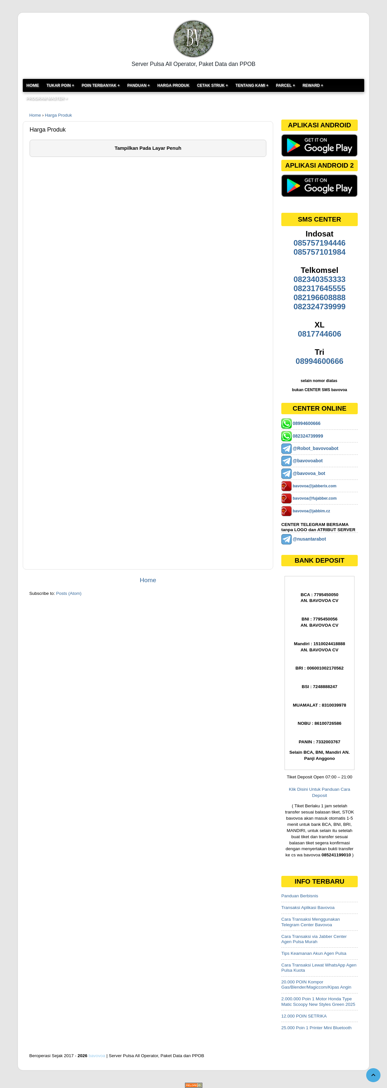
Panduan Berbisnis (299, 895)
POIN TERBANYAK (99, 85)
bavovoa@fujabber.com (315, 498)
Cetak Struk (211, 85)
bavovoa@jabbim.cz (311, 511)
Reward (311, 85)
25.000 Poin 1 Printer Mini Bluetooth (316, 1027)
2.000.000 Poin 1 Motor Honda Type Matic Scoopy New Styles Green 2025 (318, 1001)
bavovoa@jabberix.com (314, 486)
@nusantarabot (309, 539)
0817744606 (319, 333)
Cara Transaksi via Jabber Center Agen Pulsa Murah (314, 939)
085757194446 (319, 242)
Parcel (284, 85)
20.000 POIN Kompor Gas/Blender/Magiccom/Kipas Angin (316, 984)
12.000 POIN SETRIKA (304, 1016)
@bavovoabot (308, 460)
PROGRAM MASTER (45, 98)
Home (32, 85)
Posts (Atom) (69, 593)
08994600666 (319, 361)
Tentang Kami (250, 85)
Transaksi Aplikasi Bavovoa (308, 907)
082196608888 (319, 297)
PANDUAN (137, 85)
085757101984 (319, 252)
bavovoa (96, 1055)
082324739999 (319, 306)
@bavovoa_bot (309, 473)
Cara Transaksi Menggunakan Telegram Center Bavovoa (310, 922)
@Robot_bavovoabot (315, 448)
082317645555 (319, 288)
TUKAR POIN (59, 85)
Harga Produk (173, 85)
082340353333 (319, 279)
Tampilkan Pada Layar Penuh (147, 148)
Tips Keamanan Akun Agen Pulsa (313, 953)
